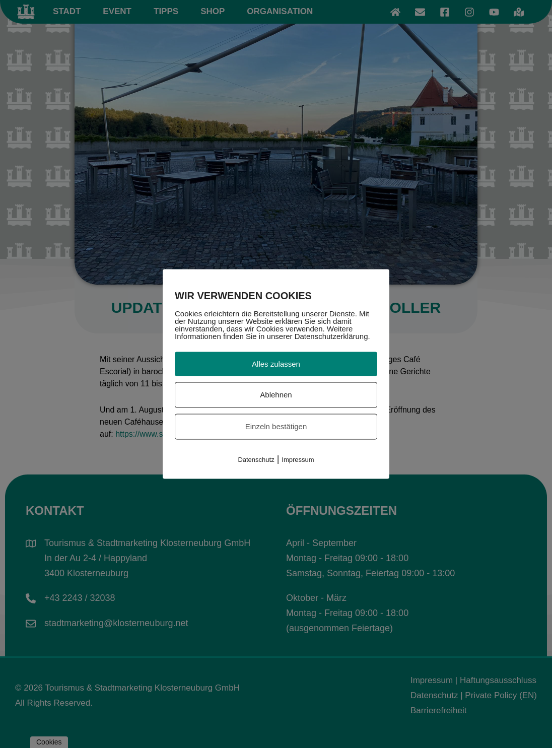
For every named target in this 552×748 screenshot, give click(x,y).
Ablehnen (276, 394)
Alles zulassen (276, 363)
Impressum (298, 459)
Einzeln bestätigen (276, 426)
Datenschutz (256, 459)
